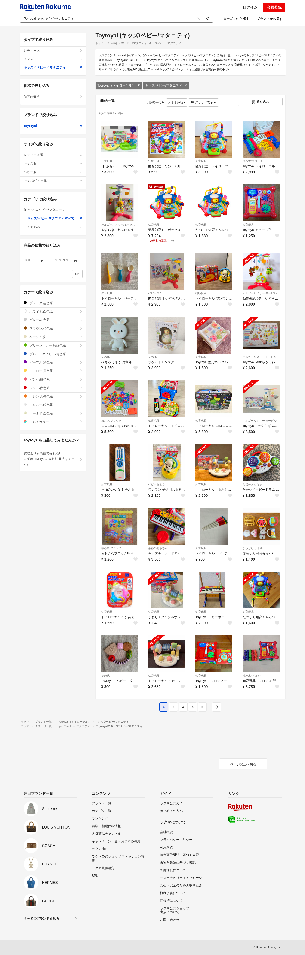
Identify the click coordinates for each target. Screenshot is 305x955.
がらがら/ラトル (253, 548)
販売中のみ (154, 102)
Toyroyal (53, 126)
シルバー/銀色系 (53, 405)
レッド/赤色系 (53, 388)
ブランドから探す (270, 19)
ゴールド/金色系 (53, 413)
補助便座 (200, 293)
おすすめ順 (177, 102)
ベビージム (155, 293)
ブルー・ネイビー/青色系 (53, 354)
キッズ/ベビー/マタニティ (166, 85)
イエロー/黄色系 (53, 371)
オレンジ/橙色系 (53, 396)
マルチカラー (53, 422)
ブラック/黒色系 (53, 303)
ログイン (250, 7)
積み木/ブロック (253, 161)
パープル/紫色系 (53, 362)
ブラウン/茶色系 (53, 328)
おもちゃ (55, 227)
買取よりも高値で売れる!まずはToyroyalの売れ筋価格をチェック (53, 458)
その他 (105, 357)
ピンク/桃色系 (53, 379)
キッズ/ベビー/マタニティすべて (55, 218)
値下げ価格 (53, 97)
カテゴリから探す (236, 19)
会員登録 (274, 7)
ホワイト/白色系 (53, 311)
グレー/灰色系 (53, 320)
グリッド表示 (203, 102)
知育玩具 (106, 161)
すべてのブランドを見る (41, 918)
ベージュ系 (53, 337)
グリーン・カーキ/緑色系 (53, 345)
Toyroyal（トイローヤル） (118, 85)
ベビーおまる (156, 484)
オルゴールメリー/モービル (118, 224)
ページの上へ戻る (243, 764)
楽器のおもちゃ (252, 484)
